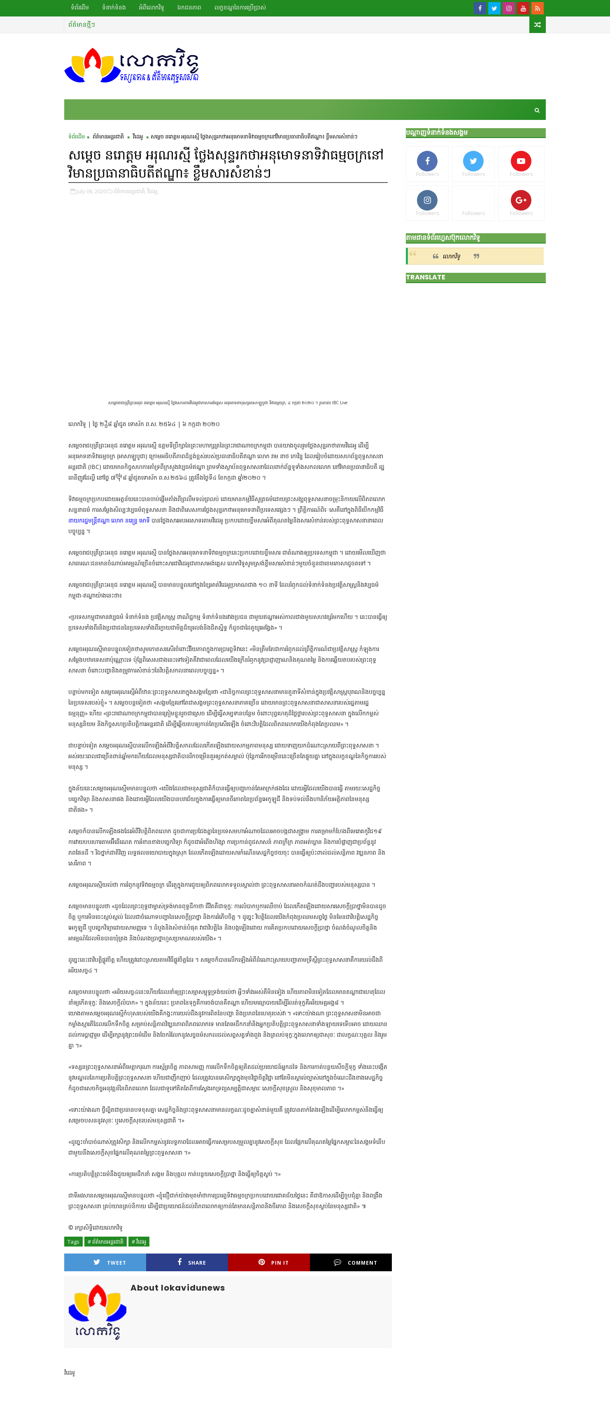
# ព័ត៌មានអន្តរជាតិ (105, 1241)
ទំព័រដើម (80, 7)
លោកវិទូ (451, 256)
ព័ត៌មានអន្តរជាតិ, (130, 191)
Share (191, 1262)
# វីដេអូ (139, 1241)
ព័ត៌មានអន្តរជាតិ (108, 136)
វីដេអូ (138, 136)
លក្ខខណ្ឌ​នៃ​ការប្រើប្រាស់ (240, 7)
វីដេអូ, (152, 191)
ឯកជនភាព (189, 7)
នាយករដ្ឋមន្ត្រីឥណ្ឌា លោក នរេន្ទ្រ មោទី (109, 520)
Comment (355, 1262)
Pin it (273, 1262)
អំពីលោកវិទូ (151, 7)
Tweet (109, 1262)
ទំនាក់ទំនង (114, 7)
